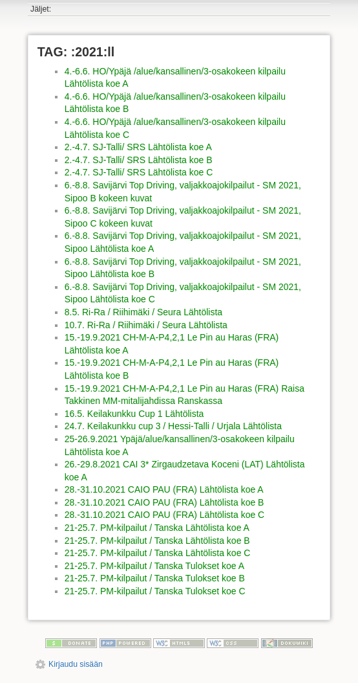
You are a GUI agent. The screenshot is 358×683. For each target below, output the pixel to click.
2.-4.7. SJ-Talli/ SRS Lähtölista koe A (138, 147)
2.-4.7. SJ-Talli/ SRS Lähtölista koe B (139, 160)
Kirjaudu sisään (75, 664)
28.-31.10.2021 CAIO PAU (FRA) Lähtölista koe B (164, 502)
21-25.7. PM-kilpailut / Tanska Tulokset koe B (155, 578)
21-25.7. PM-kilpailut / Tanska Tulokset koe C (155, 591)
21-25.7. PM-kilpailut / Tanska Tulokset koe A (154, 566)
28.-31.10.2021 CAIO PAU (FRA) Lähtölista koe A (164, 489)
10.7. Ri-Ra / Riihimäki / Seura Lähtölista (146, 325)
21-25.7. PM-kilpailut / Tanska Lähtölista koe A (157, 527)
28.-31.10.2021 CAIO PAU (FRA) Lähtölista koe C (164, 514)
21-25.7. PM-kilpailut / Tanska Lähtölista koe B (157, 540)
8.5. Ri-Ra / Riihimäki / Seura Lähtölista (143, 312)
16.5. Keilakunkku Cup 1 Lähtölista (134, 414)
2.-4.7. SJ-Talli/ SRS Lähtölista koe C (139, 172)
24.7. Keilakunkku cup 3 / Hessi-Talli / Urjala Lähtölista (173, 426)
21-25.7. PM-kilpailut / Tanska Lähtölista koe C (158, 553)
